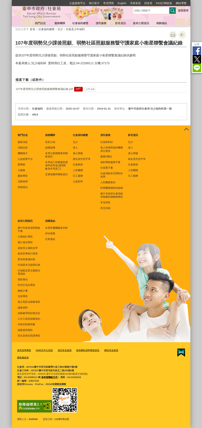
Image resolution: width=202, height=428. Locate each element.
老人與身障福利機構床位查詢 (111, 149)
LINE (197, 68)
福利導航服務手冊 (110, 162)
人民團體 (78, 170)
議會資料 (23, 307)
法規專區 (23, 296)
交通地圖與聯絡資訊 (56, 174)
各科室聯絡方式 (49, 377)
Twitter (197, 59)
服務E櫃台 (106, 156)
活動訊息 (23, 147)
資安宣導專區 (24, 350)
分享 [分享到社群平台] (196, 44)
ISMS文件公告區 (44, 350)
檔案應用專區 (25, 330)
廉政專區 (23, 175)
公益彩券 (78, 181)
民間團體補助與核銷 (111, 187)
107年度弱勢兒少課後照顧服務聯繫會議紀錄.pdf (44, 88)
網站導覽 (181, 3)
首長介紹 (50, 142)
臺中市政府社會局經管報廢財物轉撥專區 (111, 195)
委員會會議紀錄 (26, 259)
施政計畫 (23, 290)
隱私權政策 (23, 357)
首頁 (32, 29)
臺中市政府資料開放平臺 (29, 229)
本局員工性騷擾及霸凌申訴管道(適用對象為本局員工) (56, 165)
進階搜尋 (183, 10)
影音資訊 (120, 23)
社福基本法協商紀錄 (29, 264)
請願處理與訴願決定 (29, 313)
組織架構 (50, 147)
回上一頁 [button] (182, 35)
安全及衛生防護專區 (29, 335)
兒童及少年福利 (75, 29)
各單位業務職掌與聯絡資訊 (56, 155)
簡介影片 (94, 3)
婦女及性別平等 (81, 159)
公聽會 (21, 170)
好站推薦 (50, 233)
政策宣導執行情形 (28, 253)
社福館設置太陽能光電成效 (29, 272)
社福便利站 (106, 142)
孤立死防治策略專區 (29, 301)
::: (10, 1)
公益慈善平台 (77, 3)
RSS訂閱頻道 (164, 3)
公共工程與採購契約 (29, 318)
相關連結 (161, 23)
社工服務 (78, 175)
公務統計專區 (25, 236)
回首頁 (148, 3)
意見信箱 (105, 208)
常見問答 (108, 3)
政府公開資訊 (141, 23)
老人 (75, 147)
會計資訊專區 (25, 242)
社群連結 (50, 239)
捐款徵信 (23, 279)
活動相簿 (23, 181)
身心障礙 (78, 153)
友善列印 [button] (173, 35)
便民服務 (101, 23)
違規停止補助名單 (28, 248)
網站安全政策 (111, 350)
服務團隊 (59, 23)
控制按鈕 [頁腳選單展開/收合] (186, 129)
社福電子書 (106, 167)
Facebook (197, 50)
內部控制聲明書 (26, 324)
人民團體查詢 (107, 182)
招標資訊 (23, 187)
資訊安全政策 (65, 350)
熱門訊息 (40, 23)
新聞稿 (21, 164)
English (122, 3)
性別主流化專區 (26, 284)
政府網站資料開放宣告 (87, 350)
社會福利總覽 (80, 23)
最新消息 (23, 142)
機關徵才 (23, 153)
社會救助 (78, 164)
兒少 (60, 29)
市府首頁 (135, 3)
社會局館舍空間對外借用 (111, 175)
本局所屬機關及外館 (56, 227)
